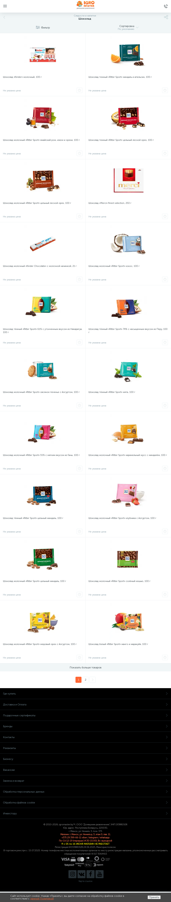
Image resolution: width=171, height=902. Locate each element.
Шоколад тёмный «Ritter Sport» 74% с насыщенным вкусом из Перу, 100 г (128, 331)
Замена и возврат (85, 780)
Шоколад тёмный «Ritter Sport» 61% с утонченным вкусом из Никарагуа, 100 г (42, 331)
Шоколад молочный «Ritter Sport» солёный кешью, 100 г (119, 581)
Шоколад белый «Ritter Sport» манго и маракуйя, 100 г (118, 644)
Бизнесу (85, 759)
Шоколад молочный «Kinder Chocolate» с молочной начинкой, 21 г (40, 266)
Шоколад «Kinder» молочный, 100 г (22, 77)
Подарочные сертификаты (85, 715)
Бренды (85, 726)
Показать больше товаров (86, 667)
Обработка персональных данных (85, 791)
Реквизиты (85, 748)
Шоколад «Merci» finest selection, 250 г (110, 203)
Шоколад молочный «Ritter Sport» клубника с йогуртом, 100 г (122, 518)
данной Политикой (42, 898)
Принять (154, 897)
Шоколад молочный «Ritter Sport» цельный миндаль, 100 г (34, 581)
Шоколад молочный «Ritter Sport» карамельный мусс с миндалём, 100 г (128, 455)
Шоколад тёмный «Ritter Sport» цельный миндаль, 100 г (33, 518)
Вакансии (85, 769)
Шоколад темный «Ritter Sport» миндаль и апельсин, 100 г (120, 77)
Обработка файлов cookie (85, 802)
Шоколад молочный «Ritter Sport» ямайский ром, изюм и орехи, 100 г (41, 140)
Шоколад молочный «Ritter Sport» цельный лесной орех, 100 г (37, 203)
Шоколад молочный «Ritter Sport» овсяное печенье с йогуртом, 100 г (41, 392)
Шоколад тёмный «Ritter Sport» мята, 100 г (112, 392)
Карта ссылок (85, 881)
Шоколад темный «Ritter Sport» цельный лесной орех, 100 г (121, 140)
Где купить (85, 693)
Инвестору (85, 813)
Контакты (85, 737)
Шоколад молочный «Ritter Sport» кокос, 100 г (114, 266)
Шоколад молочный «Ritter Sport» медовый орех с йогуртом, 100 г (40, 644)
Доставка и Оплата (85, 704)
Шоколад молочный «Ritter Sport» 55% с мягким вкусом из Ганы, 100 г (41, 455)
